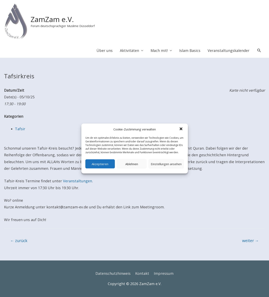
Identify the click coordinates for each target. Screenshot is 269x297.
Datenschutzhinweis (113, 273)
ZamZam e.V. (52, 19)
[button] (181, 129)
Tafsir (20, 128)
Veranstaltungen (77, 180)
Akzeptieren (100, 164)
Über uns (104, 50)
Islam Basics (189, 50)
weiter (250, 240)
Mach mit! (159, 50)
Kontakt (142, 273)
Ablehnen (131, 164)
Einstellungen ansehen (166, 164)
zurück (18, 240)
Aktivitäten (129, 50)
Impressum (164, 273)
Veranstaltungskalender (228, 50)
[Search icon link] (259, 50)
